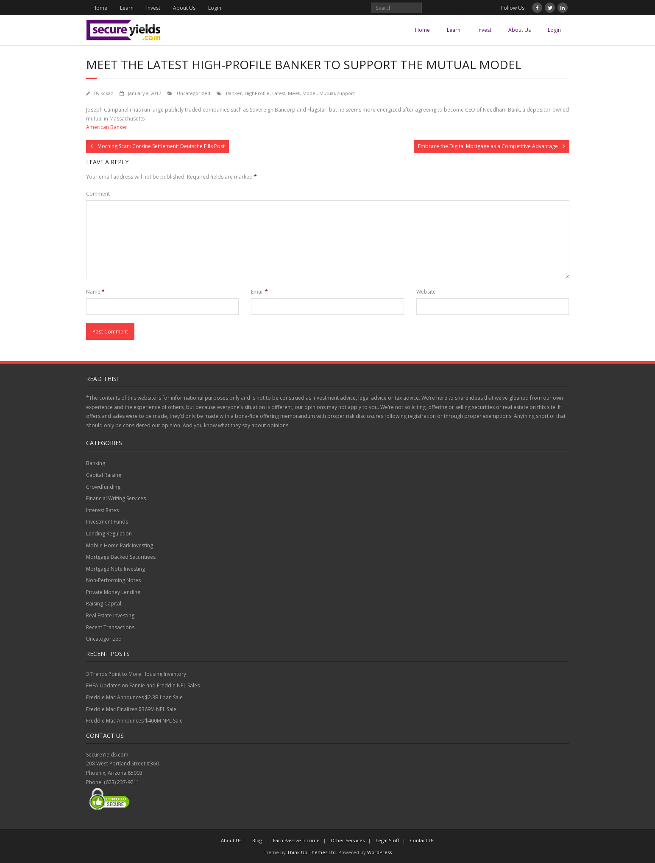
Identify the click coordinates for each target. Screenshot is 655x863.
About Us (184, 7)
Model (309, 93)
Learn (127, 7)
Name (95, 291)
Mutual (327, 93)
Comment (98, 193)
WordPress (379, 852)
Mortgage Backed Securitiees (121, 556)
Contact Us (422, 840)
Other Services (348, 840)
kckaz (106, 93)
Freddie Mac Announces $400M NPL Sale (134, 720)
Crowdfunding (103, 486)
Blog (257, 840)
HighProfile (257, 93)
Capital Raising (103, 475)
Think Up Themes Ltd (311, 852)
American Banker (106, 127)
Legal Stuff (387, 840)
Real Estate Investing (110, 615)
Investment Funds (107, 521)
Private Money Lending (113, 592)
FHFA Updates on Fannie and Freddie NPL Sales (143, 685)
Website (426, 291)
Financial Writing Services (116, 498)
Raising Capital (103, 603)
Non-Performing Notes (113, 580)
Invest (153, 7)
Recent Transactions (110, 627)
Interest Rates (102, 510)
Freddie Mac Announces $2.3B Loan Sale (134, 697)
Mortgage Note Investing (115, 568)
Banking (95, 463)
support (346, 93)
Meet (294, 93)
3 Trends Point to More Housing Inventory (136, 674)
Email (259, 291)
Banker (234, 93)
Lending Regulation (109, 533)
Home (99, 7)
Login (214, 7)
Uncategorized (193, 93)
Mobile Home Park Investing (119, 545)
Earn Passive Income (296, 840)
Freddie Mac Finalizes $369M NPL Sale (131, 709)
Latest (278, 93)
